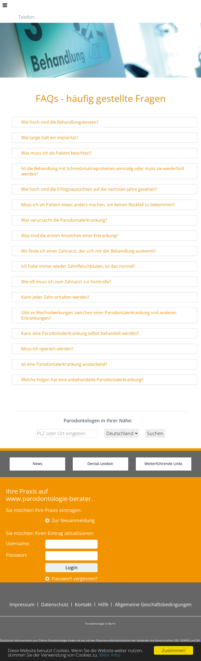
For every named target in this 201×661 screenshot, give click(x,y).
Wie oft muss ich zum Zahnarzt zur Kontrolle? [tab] (62, 282)
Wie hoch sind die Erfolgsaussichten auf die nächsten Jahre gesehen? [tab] (85, 189)
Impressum (22, 604)
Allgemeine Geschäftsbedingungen (153, 604)
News (37, 463)
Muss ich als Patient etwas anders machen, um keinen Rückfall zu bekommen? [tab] (94, 204)
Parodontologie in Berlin (100, 623)
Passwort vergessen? (71, 578)
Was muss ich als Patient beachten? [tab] (52, 153)
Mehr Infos (110, 655)
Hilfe (103, 604)
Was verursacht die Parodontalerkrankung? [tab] (60, 220)
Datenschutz (54, 604)
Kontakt (83, 604)
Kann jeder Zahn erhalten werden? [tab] (51, 297)
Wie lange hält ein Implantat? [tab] (46, 137)
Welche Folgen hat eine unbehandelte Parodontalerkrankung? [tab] (78, 380)
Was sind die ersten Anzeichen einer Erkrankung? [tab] (66, 235)
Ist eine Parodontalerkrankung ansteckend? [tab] (60, 364)
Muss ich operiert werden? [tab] (44, 349)
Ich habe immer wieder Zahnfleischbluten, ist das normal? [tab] (74, 266)
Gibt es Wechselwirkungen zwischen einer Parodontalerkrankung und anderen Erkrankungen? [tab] (95, 315)
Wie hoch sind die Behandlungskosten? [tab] (56, 122)
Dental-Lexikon (100, 463)
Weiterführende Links (163, 463)
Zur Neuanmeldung (70, 520)
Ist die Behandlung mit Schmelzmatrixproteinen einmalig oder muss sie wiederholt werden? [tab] (99, 171)
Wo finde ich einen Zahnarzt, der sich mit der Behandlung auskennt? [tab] (85, 251)
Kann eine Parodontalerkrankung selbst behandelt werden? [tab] (76, 333)
